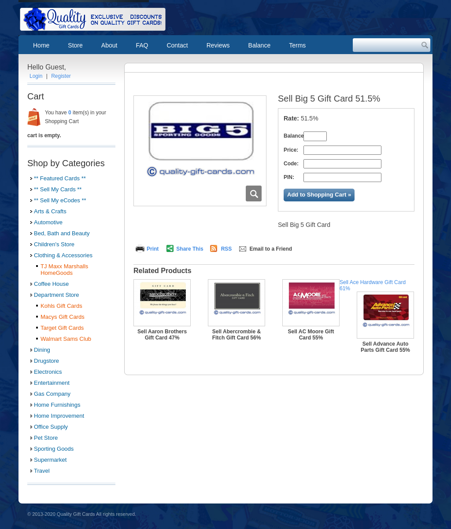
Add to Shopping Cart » (319, 194)
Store (75, 45)
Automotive (48, 222)
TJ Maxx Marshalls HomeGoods (64, 269)
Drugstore (46, 361)
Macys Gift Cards (63, 317)
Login (36, 76)
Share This (189, 249)
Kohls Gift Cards (61, 306)
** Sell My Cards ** (57, 189)
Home (41, 45)
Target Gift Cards (62, 328)
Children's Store (54, 244)
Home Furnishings (57, 404)
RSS (226, 249)
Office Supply (51, 426)
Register (61, 76)
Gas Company (52, 393)
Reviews (218, 45)
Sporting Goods (54, 448)
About (109, 45)
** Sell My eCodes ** (60, 200)
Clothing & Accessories (63, 255)
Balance (259, 45)
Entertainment (52, 382)
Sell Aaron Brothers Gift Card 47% (162, 334)
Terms (297, 45)
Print (153, 249)
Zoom (254, 193)
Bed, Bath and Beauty (61, 233)
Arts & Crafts (50, 211)
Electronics (48, 371)
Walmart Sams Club (66, 339)
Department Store (56, 295)
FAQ (142, 45)
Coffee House (51, 284)
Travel (42, 470)
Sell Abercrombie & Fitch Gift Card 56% (236, 334)
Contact (177, 45)
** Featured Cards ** (60, 178)
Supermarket (50, 459)
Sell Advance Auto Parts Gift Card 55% (385, 347)
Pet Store (46, 437)
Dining (42, 350)
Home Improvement (59, 415)
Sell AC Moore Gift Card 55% (311, 334)
